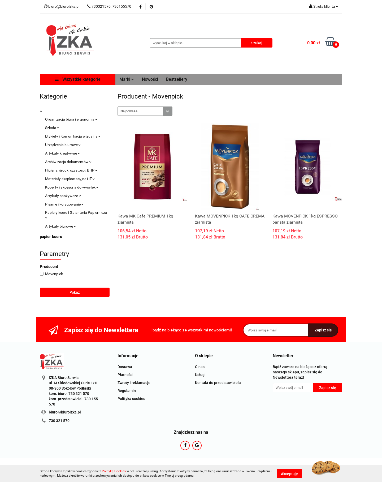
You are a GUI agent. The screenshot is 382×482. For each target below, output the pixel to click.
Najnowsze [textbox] (128, 111)
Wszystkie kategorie (78, 79)
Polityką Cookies (114, 471)
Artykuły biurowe (60, 226)
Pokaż (75, 292)
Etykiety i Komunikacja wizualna (73, 136)
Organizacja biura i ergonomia (71, 119)
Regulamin (127, 391)
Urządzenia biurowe (63, 145)
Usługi (200, 375)
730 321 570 (59, 421)
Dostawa (125, 367)
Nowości (150, 79)
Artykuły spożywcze (63, 196)
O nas (200, 367)
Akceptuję (289, 473)
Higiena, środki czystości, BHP (71, 170)
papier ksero (51, 236)
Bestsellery (176, 79)
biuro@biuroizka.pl (65, 412)
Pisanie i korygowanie (64, 204)
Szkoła (52, 128)
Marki (126, 79)
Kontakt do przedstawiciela (218, 383)
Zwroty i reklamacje (134, 383)
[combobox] (145, 111)
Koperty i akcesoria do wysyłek (71, 187)
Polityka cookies (131, 398)
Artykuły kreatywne (62, 153)
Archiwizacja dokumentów (68, 162)
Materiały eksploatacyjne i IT (70, 179)
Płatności (125, 375)
